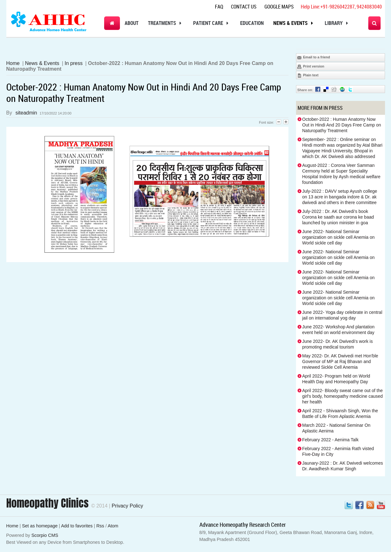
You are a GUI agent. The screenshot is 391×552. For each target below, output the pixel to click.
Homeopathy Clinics (47, 503)
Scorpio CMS (45, 535)
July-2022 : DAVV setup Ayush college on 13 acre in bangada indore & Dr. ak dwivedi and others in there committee (339, 197)
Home (13, 63)
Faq (219, 6)
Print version (310, 66)
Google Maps (279, 6)
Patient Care (212, 23)
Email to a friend (313, 57)
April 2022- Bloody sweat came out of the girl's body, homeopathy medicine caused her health (342, 396)
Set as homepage (40, 525)
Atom (113, 525)
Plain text (307, 75)
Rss (100, 525)
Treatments (166, 23)
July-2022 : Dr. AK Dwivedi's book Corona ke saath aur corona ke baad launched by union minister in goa (338, 217)
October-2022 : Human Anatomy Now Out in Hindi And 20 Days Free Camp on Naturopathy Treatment (341, 125)
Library (337, 23)
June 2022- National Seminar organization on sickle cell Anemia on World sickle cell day (338, 237)
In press (74, 63)
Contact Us (244, 6)
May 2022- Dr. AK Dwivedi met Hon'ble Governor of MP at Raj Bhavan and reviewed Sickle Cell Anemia (340, 361)
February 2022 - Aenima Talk (330, 439)
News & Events (294, 23)
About (132, 23)
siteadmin (26, 112)
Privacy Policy (127, 505)
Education (252, 23)
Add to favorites (76, 525)
